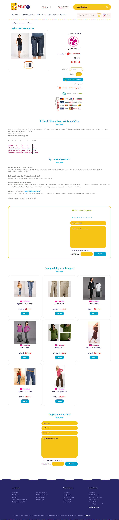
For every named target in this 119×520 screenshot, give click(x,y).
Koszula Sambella (94, 304)
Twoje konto (67, 499)
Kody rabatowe (40, 497)
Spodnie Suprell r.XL (59, 391)
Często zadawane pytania (19, 499)
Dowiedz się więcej (94, 507)
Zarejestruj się (89, 15)
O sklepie (15, 492)
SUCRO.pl (87, 515)
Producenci (52, 15)
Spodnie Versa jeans (25, 391)
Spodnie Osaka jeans (25, 304)
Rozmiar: (65, 69)
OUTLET (63, 15)
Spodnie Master (59, 304)
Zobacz (24, 313)
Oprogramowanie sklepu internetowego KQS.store (63, 515)
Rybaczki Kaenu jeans (32, 191)
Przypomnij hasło (69, 497)
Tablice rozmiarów (41, 495)
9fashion (29, 23)
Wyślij (100, 254)
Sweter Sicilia (59, 348)
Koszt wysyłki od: (74, 93)
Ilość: (71, 74)
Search (108, 7)
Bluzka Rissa (25, 348)
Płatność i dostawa (41, 492)
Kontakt (14, 497)
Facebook (28, 7)
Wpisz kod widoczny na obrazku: (81, 250)
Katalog (14, 23)
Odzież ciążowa (27, 15)
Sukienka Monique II (94, 348)
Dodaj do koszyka (74, 79)
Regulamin (15, 495)
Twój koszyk (67, 502)
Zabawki (15, 15)
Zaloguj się (80, 15)
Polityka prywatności (18, 502)
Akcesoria (40, 15)
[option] (28, 46)
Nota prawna (40, 499)
